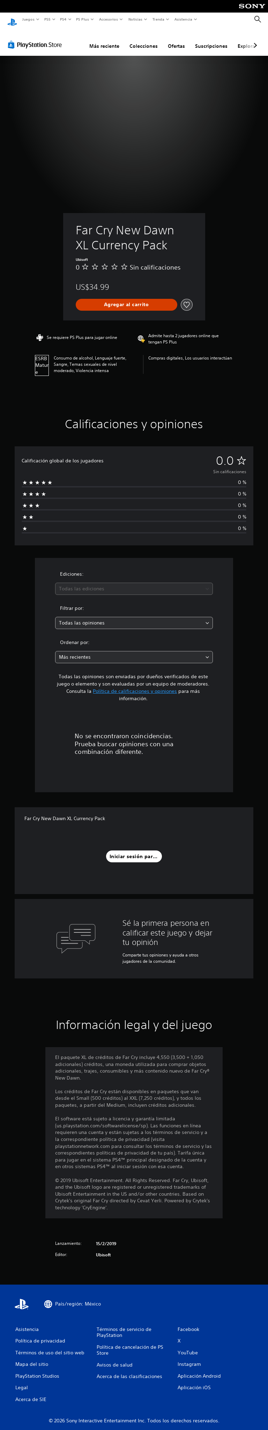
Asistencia (183, 19)
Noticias (135, 19)
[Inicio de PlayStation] (12, 20)
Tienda (158, 19)
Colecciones (143, 39)
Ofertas (176, 39)
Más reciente (104, 39)
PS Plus (82, 19)
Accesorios (108, 19)
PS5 (47, 19)
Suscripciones (211, 39)
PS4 (63, 19)
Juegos (28, 19)
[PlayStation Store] (36, 38)
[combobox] (134, 582)
